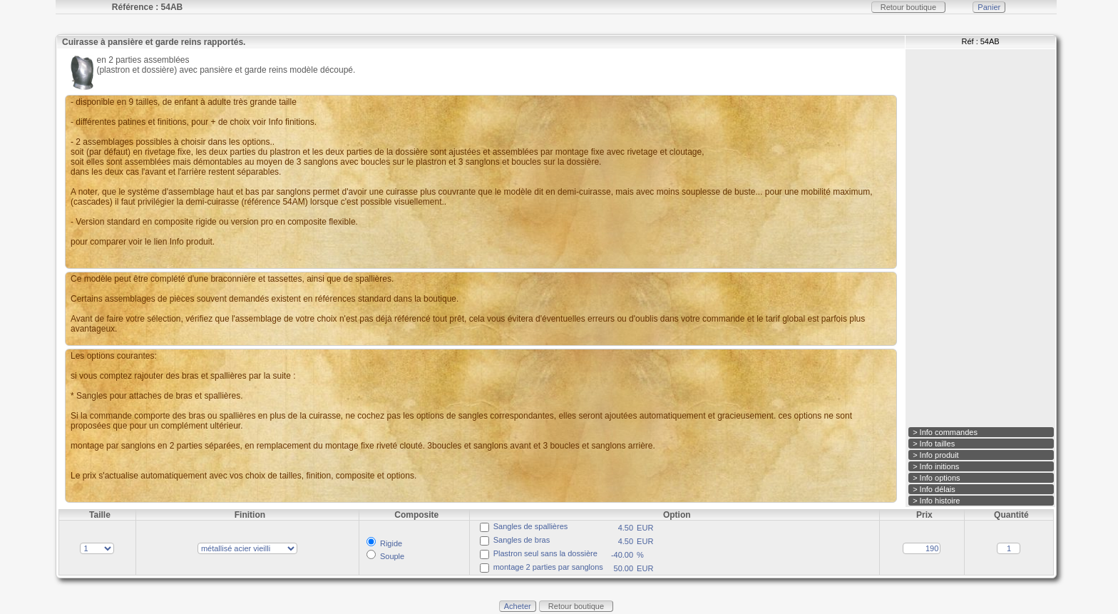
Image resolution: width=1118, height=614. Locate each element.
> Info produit (936, 455)
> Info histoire (936, 500)
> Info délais (934, 489)
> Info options (936, 478)
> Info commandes (945, 432)
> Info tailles (934, 443)
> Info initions (936, 466)
